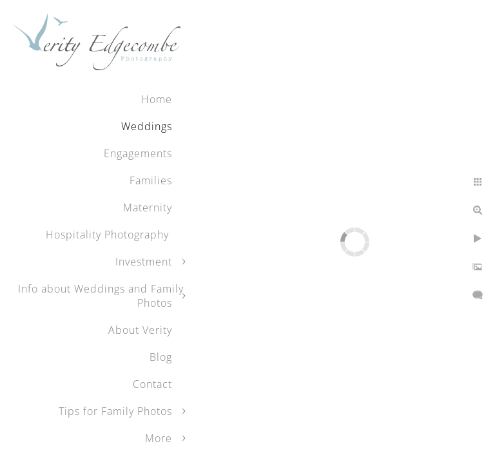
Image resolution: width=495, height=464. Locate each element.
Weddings (146, 126)
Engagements (138, 153)
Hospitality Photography (109, 234)
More (158, 438)
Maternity (147, 207)
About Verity (140, 330)
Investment (143, 262)
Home (156, 99)
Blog (161, 357)
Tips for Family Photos (115, 411)
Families (151, 180)
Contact (152, 384)
